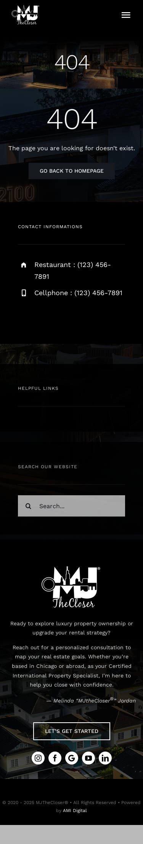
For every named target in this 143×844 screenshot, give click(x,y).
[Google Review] (71, 758)
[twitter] (57, 316)
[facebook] (41, 316)
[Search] (28, 507)
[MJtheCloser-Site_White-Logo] (25, 6)
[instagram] (24, 316)
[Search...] (71, 507)
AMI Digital (75, 810)
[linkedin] (105, 758)
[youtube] (88, 758)
